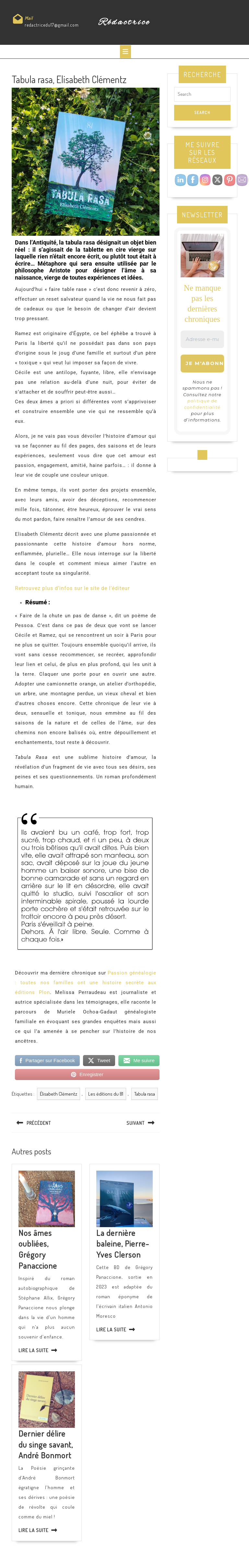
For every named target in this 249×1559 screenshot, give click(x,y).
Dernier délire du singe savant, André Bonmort (45, 1444)
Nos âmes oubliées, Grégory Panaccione (37, 1249)
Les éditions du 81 (105, 1094)
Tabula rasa (144, 1094)
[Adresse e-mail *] (202, 339)
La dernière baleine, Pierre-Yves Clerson (122, 1243)
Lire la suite (33, 1350)
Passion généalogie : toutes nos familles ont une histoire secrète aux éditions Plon (85, 982)
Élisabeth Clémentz (58, 1094)
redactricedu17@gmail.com (52, 25)
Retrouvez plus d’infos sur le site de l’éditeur (72, 588)
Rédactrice (124, 22)
